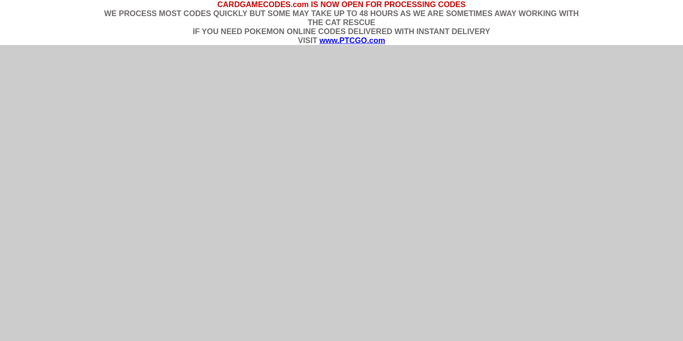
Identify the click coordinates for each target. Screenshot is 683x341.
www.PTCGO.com (352, 40)
